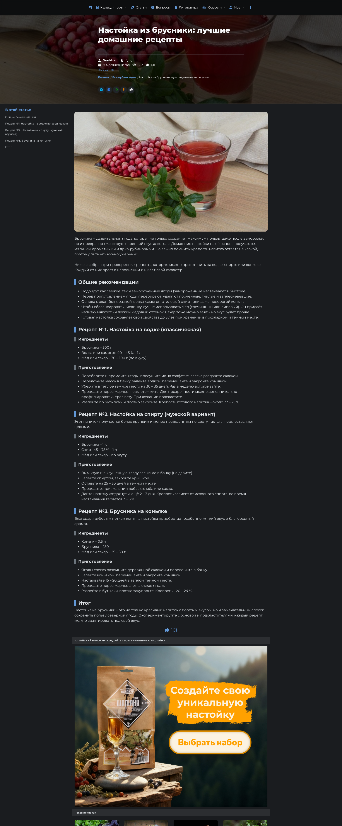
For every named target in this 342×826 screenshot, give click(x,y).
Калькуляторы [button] (110, 7)
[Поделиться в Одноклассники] (123, 90)
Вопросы (160, 7)
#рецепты (106, 69)
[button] (251, 7)
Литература (186, 7)
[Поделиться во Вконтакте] (109, 90)
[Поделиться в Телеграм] (101, 90)
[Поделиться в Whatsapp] (116, 90)
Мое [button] (235, 7)
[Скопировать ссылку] (131, 90)
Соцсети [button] (212, 7)
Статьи (139, 7)
